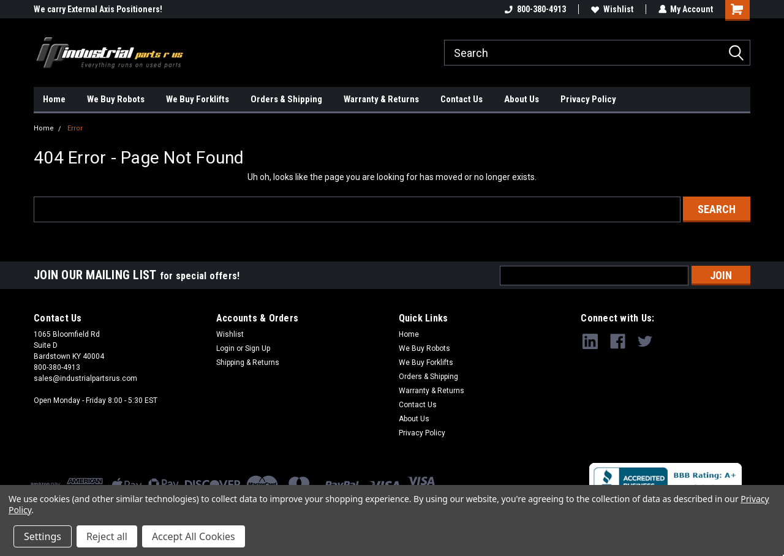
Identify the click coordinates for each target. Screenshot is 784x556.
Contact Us (461, 99)
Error (75, 128)
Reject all (106, 536)
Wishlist (611, 9)
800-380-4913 (534, 9)
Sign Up (257, 348)
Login (225, 348)
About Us (521, 99)
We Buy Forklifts (197, 99)
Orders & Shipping (286, 99)
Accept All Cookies (193, 536)
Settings (42, 536)
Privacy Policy (588, 99)
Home (54, 99)
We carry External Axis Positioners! (98, 9)
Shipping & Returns (247, 362)
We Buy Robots (116, 99)
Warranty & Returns (381, 99)
